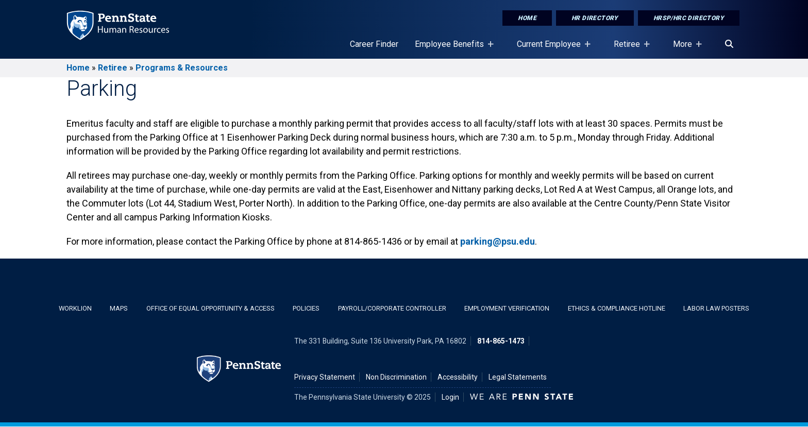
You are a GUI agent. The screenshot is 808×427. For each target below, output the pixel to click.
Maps (119, 308)
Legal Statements (518, 377)
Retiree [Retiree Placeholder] (628, 49)
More (684, 49)
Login (450, 397)
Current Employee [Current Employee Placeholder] (551, 49)
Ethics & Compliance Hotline (616, 308)
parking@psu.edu (497, 241)
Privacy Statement (324, 377)
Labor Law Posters (716, 308)
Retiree (112, 68)
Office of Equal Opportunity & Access (210, 308)
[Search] (729, 44)
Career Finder (374, 44)
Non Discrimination (396, 377)
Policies (306, 308)
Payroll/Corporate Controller (392, 308)
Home (527, 18)
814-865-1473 (501, 341)
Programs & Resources (182, 68)
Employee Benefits (451, 49)
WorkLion (75, 308)
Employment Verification (506, 308)
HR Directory (594, 18)
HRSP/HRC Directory (688, 18)
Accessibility (457, 377)
